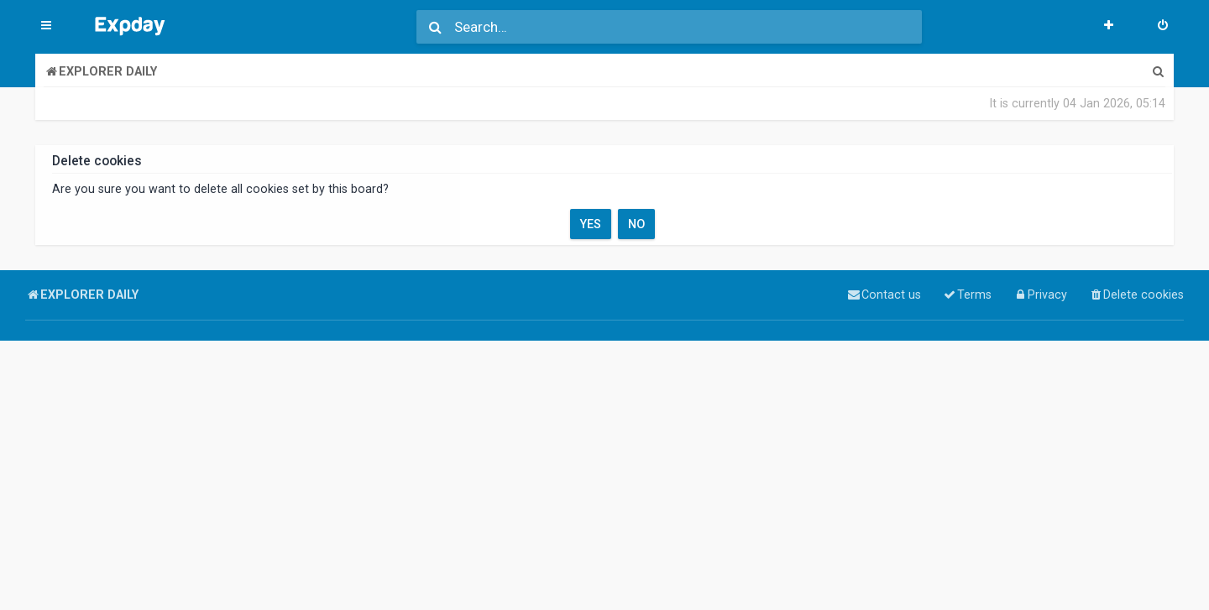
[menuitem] (1163, 27)
